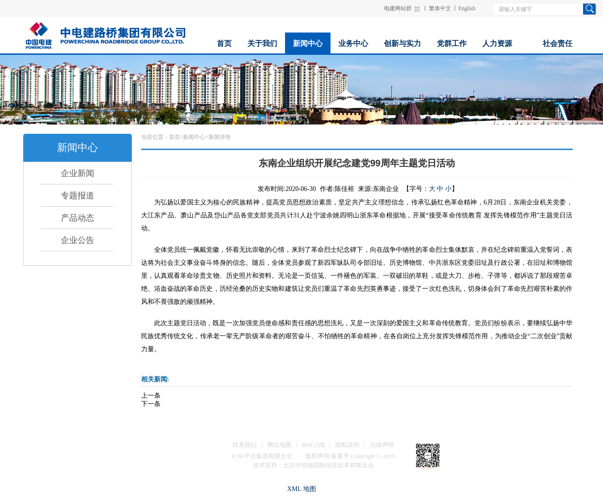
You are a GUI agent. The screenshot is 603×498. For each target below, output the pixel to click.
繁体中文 (440, 8)
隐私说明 (347, 444)
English (467, 8)
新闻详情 (219, 137)
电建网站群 (398, 8)
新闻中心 (194, 137)
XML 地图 (301, 488)
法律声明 (382, 444)
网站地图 (279, 444)
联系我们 (245, 444)
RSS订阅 (313, 444)
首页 (174, 137)
